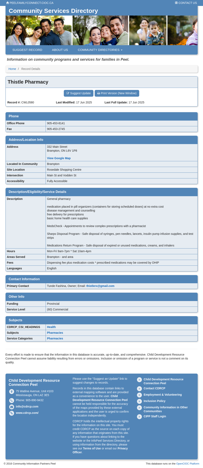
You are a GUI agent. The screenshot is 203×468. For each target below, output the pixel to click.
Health (51, 327)
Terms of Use (92, 448)
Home (12, 69)
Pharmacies (55, 332)
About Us (58, 50)
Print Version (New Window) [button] (116, 93)
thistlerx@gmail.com (100, 286)
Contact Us (186, 2)
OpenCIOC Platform (187, 463)
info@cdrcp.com (27, 406)
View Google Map (59, 158)
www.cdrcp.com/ (27, 412)
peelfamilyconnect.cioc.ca (29, 2)
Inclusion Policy (155, 401)
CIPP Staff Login (155, 416)
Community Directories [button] (98, 50)
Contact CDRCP (154, 388)
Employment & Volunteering (163, 394)
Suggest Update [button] (78, 93)
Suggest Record (25, 50)
